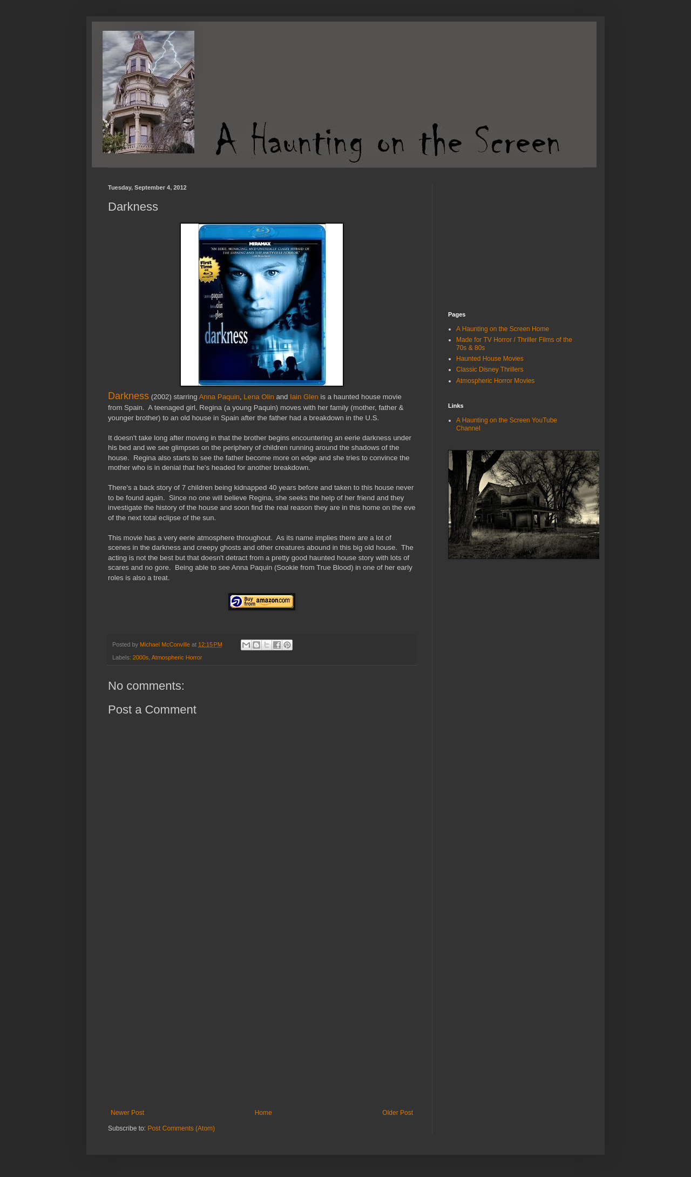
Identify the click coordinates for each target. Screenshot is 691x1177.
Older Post (397, 1113)
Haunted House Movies (490, 358)
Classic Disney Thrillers (489, 369)
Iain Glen (304, 397)
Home (263, 1113)
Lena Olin (258, 397)
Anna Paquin (219, 397)
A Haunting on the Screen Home (502, 329)
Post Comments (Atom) (181, 1128)
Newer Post (127, 1113)
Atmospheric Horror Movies (495, 381)
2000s (140, 657)
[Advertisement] (262, 1027)
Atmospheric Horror (177, 657)
